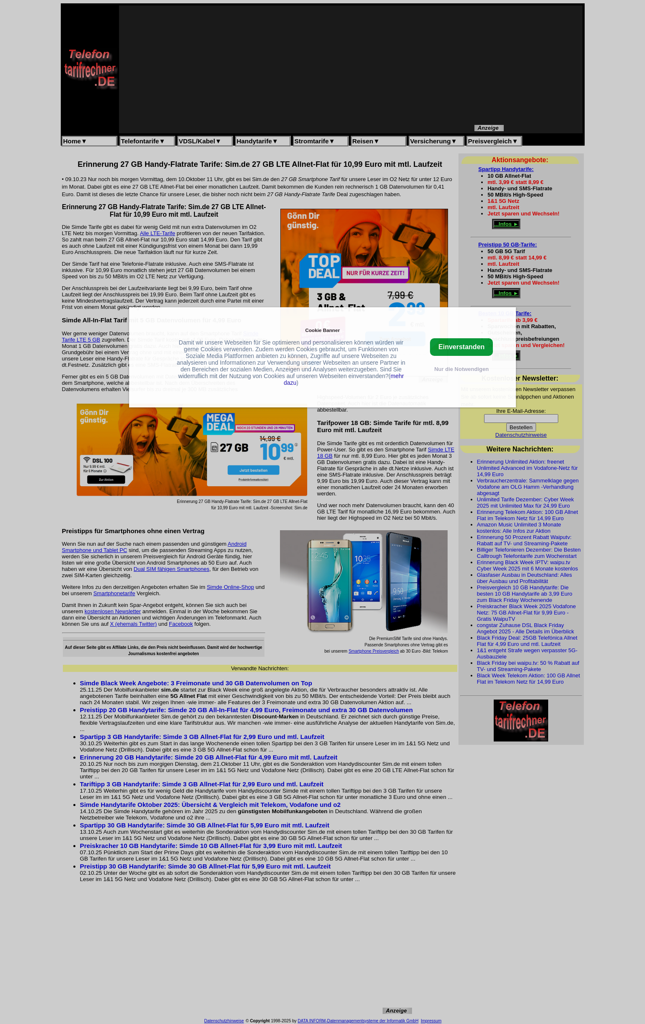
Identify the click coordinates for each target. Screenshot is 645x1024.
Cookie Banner (322, 330)
